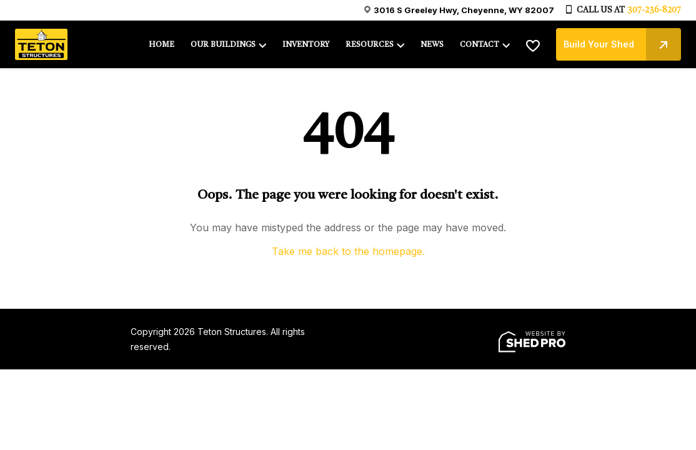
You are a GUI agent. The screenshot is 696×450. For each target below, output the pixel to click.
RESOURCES (370, 45)
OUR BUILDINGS (223, 45)
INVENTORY (305, 45)
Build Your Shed (622, 44)
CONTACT (479, 45)
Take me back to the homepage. (348, 251)
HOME (161, 45)
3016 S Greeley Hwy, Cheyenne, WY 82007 (464, 10)
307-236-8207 (654, 10)
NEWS (432, 45)
